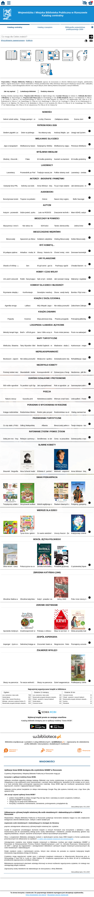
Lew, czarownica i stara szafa (10, 695)
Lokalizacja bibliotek (28, 91)
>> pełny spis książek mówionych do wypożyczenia (55, 839)
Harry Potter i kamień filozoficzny (11, 699)
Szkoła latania (6, 697)
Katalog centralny (14, 27)
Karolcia (65, 701)
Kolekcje (29, 40)
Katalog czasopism (45, 27)
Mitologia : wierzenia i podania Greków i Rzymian (15, 701)
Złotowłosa (66, 703)
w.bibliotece (58, 742)
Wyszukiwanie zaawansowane (13, 40)
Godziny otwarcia (47, 91)
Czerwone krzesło (37, 703)
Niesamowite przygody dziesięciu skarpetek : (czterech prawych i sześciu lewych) (24, 703)
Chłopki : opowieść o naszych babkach (43, 699)
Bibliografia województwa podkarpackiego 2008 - (75, 28)
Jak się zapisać (9, 91)
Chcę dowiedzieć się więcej (36, 895)
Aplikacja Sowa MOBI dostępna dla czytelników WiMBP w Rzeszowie (33, 770)
